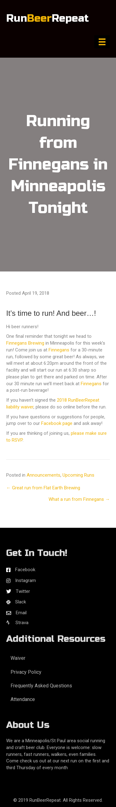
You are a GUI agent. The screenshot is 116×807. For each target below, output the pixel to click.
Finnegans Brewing (25, 343)
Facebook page (56, 423)
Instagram (25, 580)
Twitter (23, 591)
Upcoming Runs (78, 475)
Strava (17, 622)
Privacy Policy (26, 672)
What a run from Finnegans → (79, 499)
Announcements (43, 475)
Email (21, 612)
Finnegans (59, 350)
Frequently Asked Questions (41, 686)
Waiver (18, 658)
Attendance (23, 699)
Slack (20, 602)
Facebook (25, 569)
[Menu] (102, 41)
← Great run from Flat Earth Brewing (43, 488)
